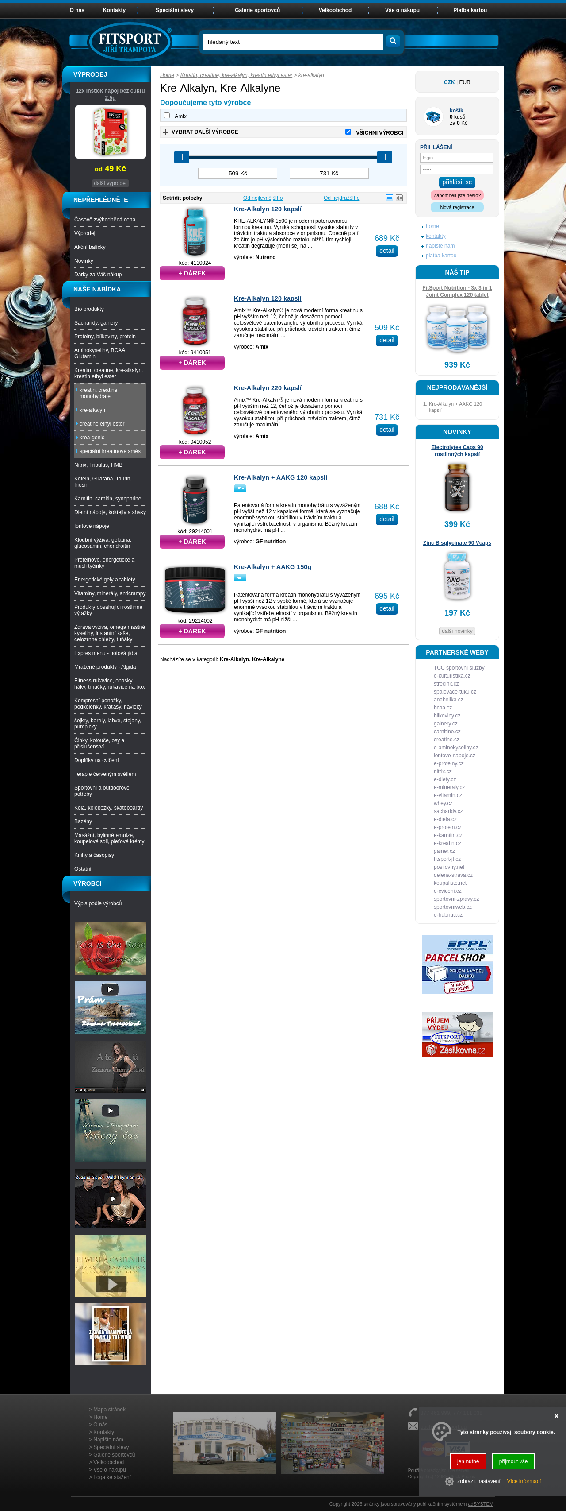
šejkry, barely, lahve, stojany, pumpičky (107, 723)
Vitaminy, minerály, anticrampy (109, 593)
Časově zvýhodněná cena (104, 220)
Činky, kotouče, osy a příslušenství (99, 743)
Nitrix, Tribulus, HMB (98, 465)
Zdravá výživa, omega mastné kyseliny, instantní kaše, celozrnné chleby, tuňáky (109, 633)
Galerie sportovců (257, 10)
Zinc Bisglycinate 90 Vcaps (457, 543)
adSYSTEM (480, 1504)
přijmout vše (513, 1461)
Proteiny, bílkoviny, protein (105, 336)
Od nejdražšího (341, 198)
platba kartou (441, 255)
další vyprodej (110, 183)
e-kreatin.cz (447, 843)
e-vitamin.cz (448, 795)
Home (167, 75)
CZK (449, 82)
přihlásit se (457, 182)
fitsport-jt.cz (447, 859)
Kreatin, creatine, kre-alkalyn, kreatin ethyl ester (236, 75)
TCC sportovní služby (459, 668)
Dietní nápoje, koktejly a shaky (110, 512)
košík (456, 111)
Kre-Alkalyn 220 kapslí (268, 387)
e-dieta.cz (445, 819)
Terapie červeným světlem (105, 774)
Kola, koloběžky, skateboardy (108, 808)
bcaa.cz (443, 708)
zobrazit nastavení (478, 1481)
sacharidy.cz (448, 811)
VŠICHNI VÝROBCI (379, 133)
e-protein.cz (448, 827)
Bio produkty (89, 309)
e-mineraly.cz (449, 787)
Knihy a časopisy (94, 855)
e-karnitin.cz (448, 835)
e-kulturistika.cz (452, 676)
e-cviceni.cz (448, 891)
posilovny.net (449, 867)
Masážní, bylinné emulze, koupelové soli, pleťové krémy (109, 838)
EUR (464, 82)
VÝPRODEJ (90, 74)
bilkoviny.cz (447, 716)
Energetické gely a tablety (104, 580)
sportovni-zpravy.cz (456, 899)
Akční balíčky (90, 247)
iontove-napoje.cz (454, 755)
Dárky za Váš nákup (98, 274)
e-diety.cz (445, 779)
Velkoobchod (335, 10)
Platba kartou (470, 10)
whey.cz (443, 803)
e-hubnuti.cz (448, 915)
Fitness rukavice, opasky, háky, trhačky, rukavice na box (109, 684)
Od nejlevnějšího (263, 198)
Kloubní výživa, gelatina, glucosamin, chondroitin (102, 543)
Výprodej (84, 233)
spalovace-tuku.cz (455, 692)
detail (386, 250)
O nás (77, 10)
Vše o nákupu (402, 10)
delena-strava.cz (453, 875)
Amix (181, 116)
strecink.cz (446, 684)
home (432, 226)
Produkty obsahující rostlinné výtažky (108, 610)
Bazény (83, 821)
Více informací (524, 1481)
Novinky (83, 261)
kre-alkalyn (92, 410)
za (452, 123)
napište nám (440, 246)
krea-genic (92, 437)
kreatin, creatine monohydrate (98, 393)
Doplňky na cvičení (96, 760)
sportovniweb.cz (453, 907)
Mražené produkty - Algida (105, 667)
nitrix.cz (443, 771)
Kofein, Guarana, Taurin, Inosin (103, 482)
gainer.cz (444, 851)
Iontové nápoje (91, 526)
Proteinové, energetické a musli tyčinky (104, 563)
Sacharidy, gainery (96, 323)
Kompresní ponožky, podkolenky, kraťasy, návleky (108, 703)
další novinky (457, 631)
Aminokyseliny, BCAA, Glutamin (100, 353)
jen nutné (468, 1461)
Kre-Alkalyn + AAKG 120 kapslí (280, 477)
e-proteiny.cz (449, 763)
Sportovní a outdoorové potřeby (102, 791)
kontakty (436, 236)
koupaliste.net (450, 883)
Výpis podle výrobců (98, 903)
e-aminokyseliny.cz (456, 747)
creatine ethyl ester (102, 424)
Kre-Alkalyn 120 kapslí (268, 209)
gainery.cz (446, 724)
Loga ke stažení (112, 1477)
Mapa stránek (109, 1409)
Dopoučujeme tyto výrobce (205, 102)
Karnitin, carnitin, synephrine (107, 499)
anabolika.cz (448, 700)
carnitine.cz (447, 731)
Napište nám (108, 1440)
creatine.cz (446, 739)
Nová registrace (457, 207)
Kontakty (114, 10)
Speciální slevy (175, 10)
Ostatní (83, 869)
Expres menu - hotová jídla (106, 653)
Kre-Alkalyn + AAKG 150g (272, 566)
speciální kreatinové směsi (111, 451)
